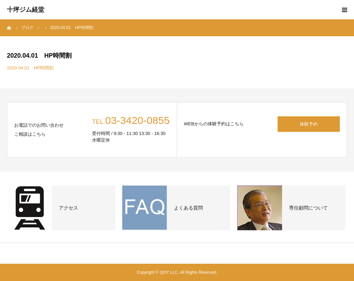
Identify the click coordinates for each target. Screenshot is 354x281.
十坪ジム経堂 (25, 10)
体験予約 (309, 124)
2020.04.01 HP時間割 (30, 67)
